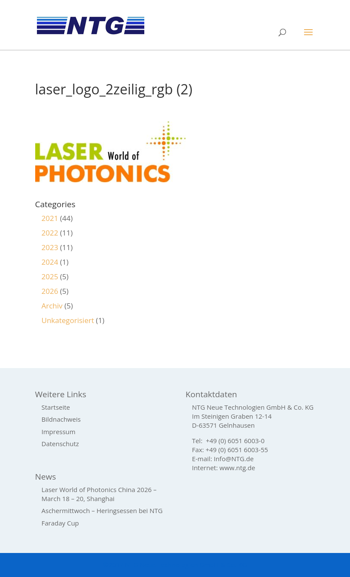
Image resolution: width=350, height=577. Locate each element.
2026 (50, 291)
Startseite (56, 407)
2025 (50, 276)
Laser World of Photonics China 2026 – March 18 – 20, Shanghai (99, 494)
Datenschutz (60, 443)
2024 (50, 262)
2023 (50, 247)
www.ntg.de (237, 467)
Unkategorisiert (68, 320)
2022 (50, 233)
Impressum (59, 431)
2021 (50, 218)
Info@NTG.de (234, 458)
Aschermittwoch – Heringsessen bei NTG (102, 510)
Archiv (52, 306)
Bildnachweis (61, 419)
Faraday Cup (60, 523)
